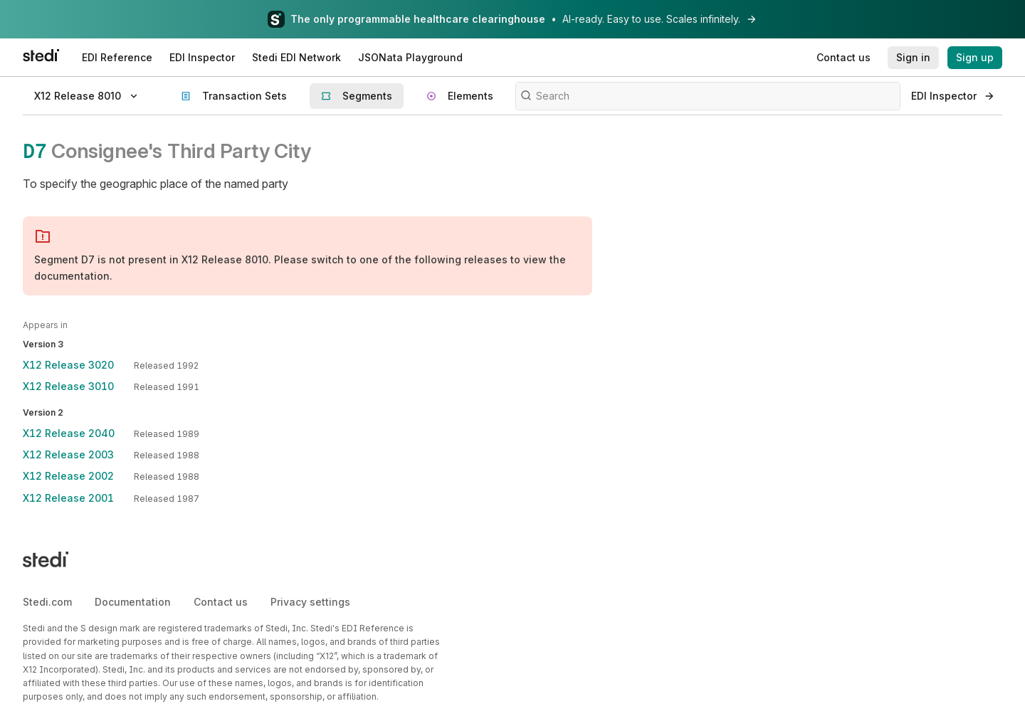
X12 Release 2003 (68, 454)
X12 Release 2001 (68, 498)
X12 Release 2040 (69, 433)
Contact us (221, 602)
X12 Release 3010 (68, 386)
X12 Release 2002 (68, 476)
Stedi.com (47, 602)
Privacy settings (310, 602)
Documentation (133, 602)
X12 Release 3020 (68, 365)
